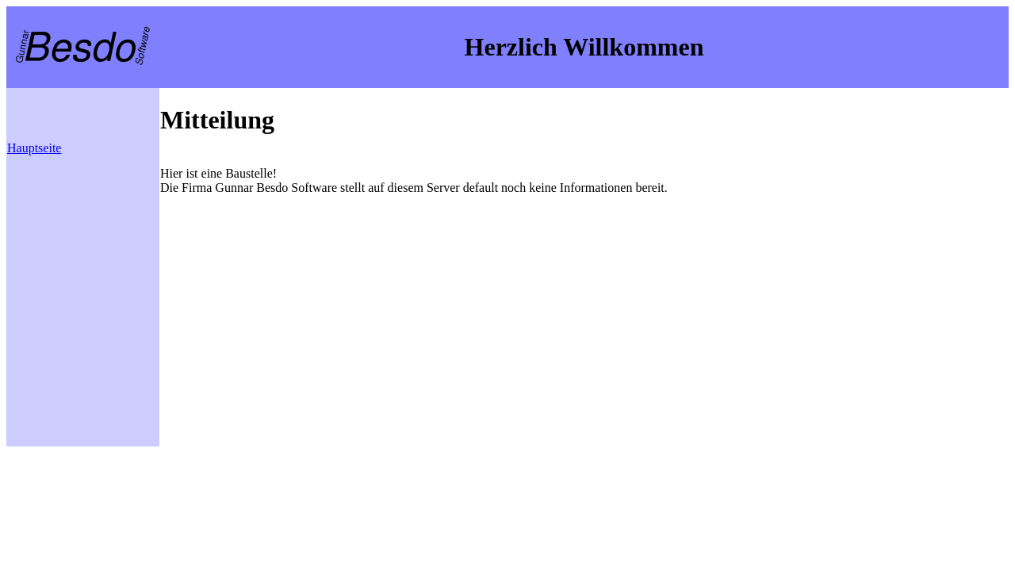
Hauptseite (34, 148)
